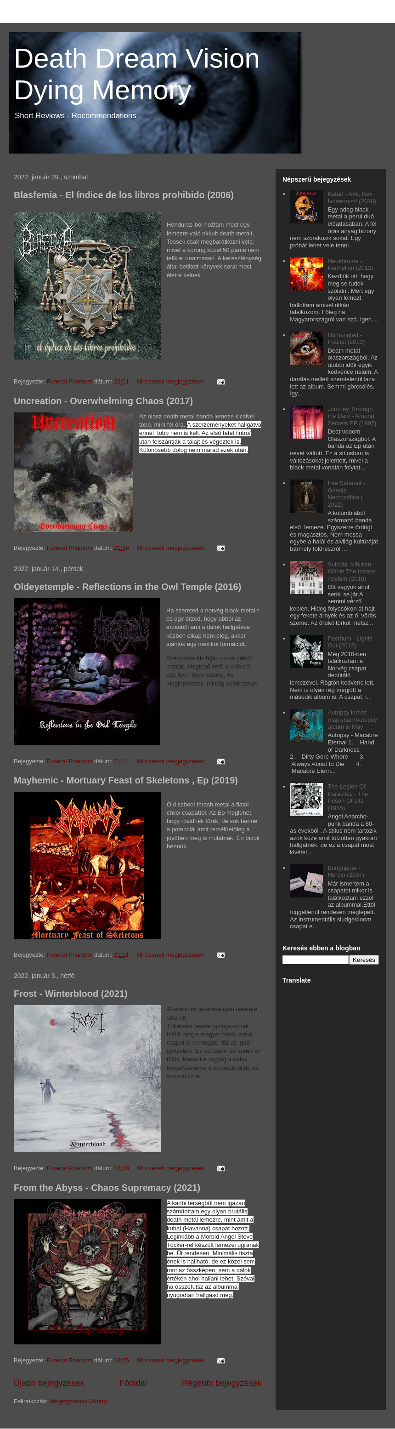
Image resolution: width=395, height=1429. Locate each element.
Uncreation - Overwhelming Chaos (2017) (103, 401)
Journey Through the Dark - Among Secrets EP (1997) (351, 416)
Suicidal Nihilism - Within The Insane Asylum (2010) (351, 571)
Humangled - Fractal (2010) (346, 339)
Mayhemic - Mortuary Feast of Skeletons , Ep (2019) (126, 780)
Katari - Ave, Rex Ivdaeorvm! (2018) (351, 197)
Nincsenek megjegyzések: (172, 381)
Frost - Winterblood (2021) (71, 994)
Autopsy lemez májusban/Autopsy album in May (352, 719)
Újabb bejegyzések (49, 1383)
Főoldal (133, 1383)
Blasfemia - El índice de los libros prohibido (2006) (124, 195)
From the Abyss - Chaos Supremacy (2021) (107, 1188)
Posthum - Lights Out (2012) (349, 642)
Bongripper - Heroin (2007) (345, 871)
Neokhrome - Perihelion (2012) (350, 264)
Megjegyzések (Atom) (78, 1401)
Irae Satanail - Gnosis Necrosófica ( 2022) (346, 494)
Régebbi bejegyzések (222, 1383)
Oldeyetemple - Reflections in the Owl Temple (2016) (127, 587)
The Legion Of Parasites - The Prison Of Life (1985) (347, 797)
